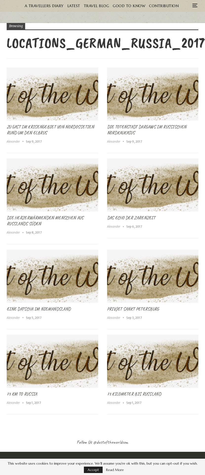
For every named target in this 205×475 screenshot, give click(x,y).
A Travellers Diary (49, 5)
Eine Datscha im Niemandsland (39, 309)
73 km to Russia (22, 394)
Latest (80, 5)
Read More (115, 470)
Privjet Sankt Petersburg (133, 309)
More (164, 5)
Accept (93, 470)
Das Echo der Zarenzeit (131, 217)
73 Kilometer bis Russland (134, 394)
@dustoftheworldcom (110, 442)
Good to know (137, 5)
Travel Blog (103, 5)
